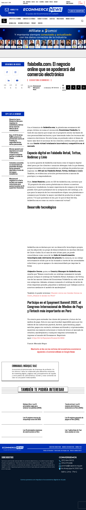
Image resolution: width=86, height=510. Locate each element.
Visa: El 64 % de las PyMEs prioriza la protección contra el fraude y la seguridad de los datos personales (16, 139)
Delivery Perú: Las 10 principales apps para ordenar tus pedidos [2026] (32, 406)
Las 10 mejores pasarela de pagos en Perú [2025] (74, 419)
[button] (82, 21)
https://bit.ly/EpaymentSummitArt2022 (48, 338)
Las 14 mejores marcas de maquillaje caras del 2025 (32, 419)
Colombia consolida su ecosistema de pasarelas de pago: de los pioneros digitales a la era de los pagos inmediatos (16, 168)
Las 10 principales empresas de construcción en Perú (32, 431)
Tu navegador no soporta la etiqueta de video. (43, 38)
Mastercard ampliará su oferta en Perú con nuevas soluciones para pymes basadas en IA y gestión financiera (16, 183)
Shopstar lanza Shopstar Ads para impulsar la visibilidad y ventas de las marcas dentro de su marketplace (16, 124)
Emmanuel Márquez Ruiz (37, 87)
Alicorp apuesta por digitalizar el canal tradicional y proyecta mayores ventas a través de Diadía (16, 153)
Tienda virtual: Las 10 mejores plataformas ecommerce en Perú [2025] (74, 406)
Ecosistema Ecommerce (39, 80)
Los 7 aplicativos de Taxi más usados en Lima (73, 431)
